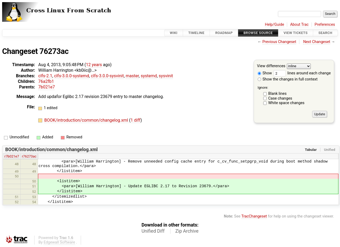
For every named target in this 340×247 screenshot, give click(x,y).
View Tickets (296, 33)
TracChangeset (254, 216)
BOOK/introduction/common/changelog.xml (86, 120)
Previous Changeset (279, 42)
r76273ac (29, 156)
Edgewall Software (59, 242)
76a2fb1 (46, 81)
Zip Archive (186, 231)
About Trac (299, 24)
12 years (94, 64)
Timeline (196, 33)
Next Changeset (316, 42)
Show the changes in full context (288, 79)
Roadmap (224, 33)
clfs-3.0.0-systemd (71, 75)
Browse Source (258, 33)
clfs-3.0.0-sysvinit (107, 75)
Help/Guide (274, 24)
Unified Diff (153, 231)
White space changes (286, 103)
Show (265, 73)
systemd (149, 75)
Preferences (324, 24)
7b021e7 (46, 87)
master (132, 75)
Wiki (173, 33)
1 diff (136, 120)
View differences (271, 66)
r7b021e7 (12, 156)
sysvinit (166, 75)
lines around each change (302, 73)
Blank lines (277, 93)
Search (325, 33)
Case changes (280, 98)
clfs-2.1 (45, 75)
